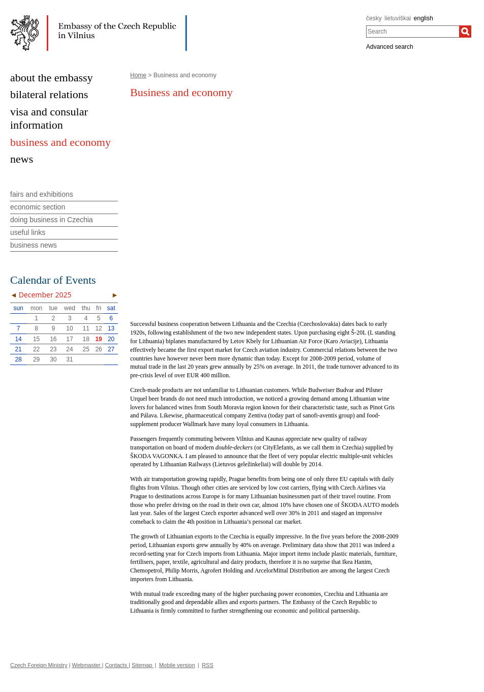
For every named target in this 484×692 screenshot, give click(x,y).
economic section (37, 207)
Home (138, 75)
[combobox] (412, 31)
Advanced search (389, 47)
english (423, 18)
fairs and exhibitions (41, 194)
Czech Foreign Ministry (38, 665)
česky (374, 18)
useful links (27, 232)
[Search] (465, 31)
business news (33, 245)
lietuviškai (397, 18)
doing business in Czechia (51, 220)
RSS (208, 665)
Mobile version (177, 665)
